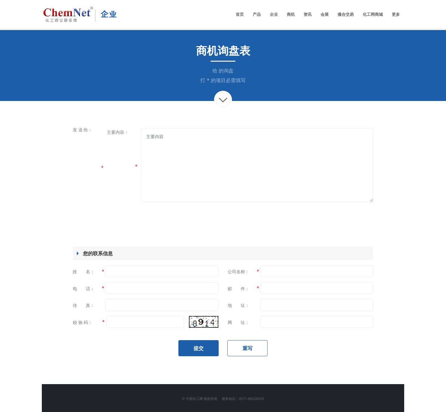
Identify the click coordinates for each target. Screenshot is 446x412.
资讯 (308, 14)
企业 (274, 14)
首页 (240, 14)
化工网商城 (373, 14)
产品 (257, 14)
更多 (396, 14)
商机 (291, 14)
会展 (325, 14)
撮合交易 (346, 14)
